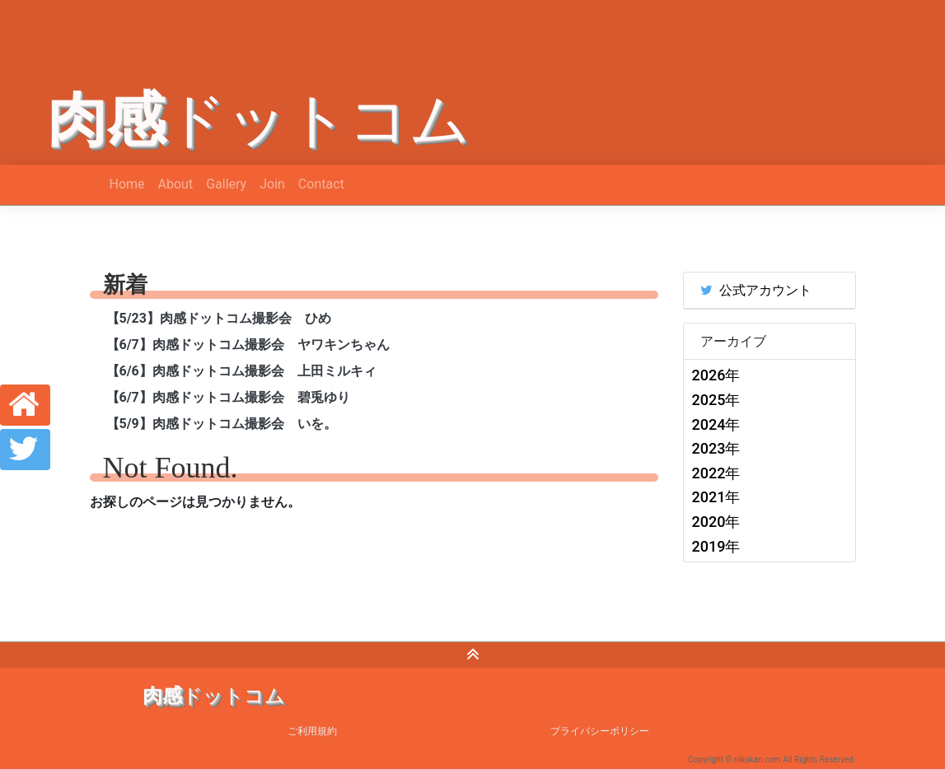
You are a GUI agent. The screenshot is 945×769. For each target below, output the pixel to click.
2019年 (716, 546)
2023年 (716, 448)
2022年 (716, 473)
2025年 (716, 399)
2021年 (716, 497)
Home (127, 184)
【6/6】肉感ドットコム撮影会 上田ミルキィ (241, 371)
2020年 (716, 521)
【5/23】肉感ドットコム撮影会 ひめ (218, 318)
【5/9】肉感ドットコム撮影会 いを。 (221, 423)
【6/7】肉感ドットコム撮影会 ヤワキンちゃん (248, 344)
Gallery (226, 184)
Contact (321, 184)
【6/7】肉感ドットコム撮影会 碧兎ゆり (228, 397)
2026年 (716, 375)
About (176, 184)
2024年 (716, 424)
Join (272, 184)
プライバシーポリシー (599, 731)
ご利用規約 (312, 731)
